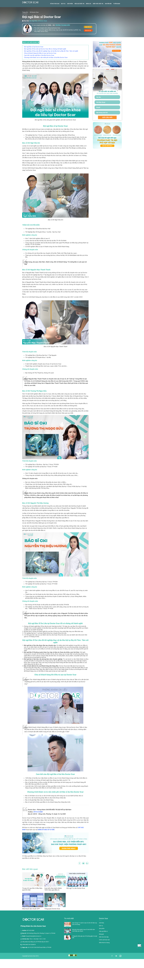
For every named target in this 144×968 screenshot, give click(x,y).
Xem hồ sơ (88, 36)
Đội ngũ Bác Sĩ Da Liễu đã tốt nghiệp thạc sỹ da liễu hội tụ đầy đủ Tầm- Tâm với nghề (51, 61)
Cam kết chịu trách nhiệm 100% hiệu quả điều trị (53, 898)
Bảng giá (88, 13)
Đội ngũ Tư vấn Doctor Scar (76, 898)
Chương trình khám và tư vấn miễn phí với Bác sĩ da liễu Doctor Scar (46, 67)
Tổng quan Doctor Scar (52, 918)
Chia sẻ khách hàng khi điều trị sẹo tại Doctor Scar (40, 63)
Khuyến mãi (108, 13)
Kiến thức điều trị (98, 13)
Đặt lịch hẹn (88, 40)
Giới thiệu (101, 932)
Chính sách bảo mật (104, 949)
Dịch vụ (63, 13)
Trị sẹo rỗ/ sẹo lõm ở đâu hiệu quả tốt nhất (32, 898)
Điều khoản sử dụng (104, 952)
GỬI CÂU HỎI (107, 127)
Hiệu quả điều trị (79, 13)
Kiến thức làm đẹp (104, 946)
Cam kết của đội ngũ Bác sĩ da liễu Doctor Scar (39, 65)
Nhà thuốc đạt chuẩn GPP (31, 918)
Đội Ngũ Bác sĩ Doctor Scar (38, 30)
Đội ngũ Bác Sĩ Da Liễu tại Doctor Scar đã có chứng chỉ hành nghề (45, 58)
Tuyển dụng (116, 13)
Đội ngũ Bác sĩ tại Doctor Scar (33, 56)
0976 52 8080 (38, 821)
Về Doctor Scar (54, 13)
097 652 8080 (30, 940)
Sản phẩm (70, 13)
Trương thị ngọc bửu (62, 35)
